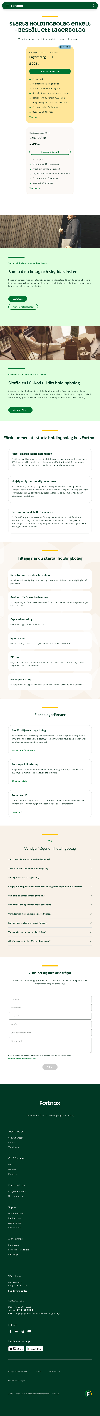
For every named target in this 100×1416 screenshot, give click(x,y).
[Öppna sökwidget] (94, 5)
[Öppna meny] (7, 5)
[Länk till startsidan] (17, 5)
